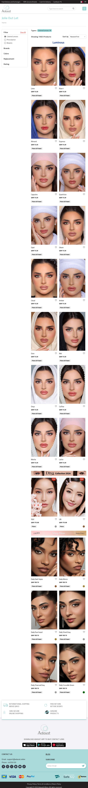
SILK (32, 519)
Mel (60, 353)
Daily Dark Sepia (37, 579)
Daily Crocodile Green (66, 685)
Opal (32, 247)
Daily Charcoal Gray (38, 685)
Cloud (33, 300)
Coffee (61, 406)
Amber (61, 300)
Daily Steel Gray (65, 632)
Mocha (33, 459)
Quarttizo (62, 194)
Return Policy (56, 784)
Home (4, 22)
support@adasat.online (16, 759)
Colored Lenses (44, 30)
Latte (61, 459)
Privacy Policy (31, 784)
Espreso (62, 141)
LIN (60, 519)
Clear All (23, 32)
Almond (34, 141)
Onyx (33, 406)
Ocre (32, 353)
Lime (33, 88)
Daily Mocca (63, 579)
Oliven (61, 247)
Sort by (65, 36)
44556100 (12, 762)
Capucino (34, 194)
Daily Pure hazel (37, 632)
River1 (61, 88)
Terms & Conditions (44, 784)
